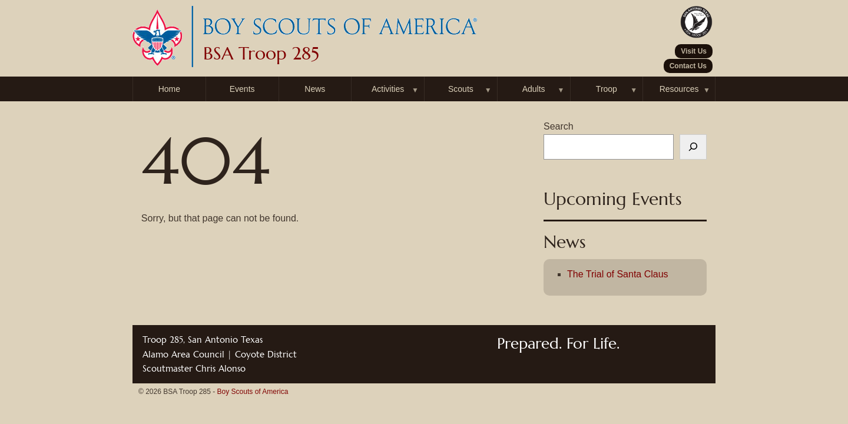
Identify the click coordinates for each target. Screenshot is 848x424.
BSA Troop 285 (261, 53)
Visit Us (694, 51)
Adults (533, 89)
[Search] (693, 147)
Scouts (460, 89)
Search (559, 126)
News (314, 89)
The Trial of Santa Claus (617, 274)
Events (242, 89)
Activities (388, 89)
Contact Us (688, 66)
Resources (679, 89)
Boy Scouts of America (253, 391)
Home (169, 89)
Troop (606, 89)
